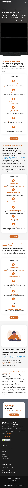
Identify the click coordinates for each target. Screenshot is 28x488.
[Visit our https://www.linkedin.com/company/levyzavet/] (5, 437)
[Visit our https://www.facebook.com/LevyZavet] (3, 437)
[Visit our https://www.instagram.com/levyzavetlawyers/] (9, 437)
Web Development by (14, 485)
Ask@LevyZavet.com (8, 86)
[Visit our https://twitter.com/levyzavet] (7, 437)
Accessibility (8, 433)
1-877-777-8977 (12, 362)
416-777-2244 (15, 85)
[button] (14, 138)
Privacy (14, 480)
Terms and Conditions (14, 482)
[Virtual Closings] (6, 2)
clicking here (21, 86)
